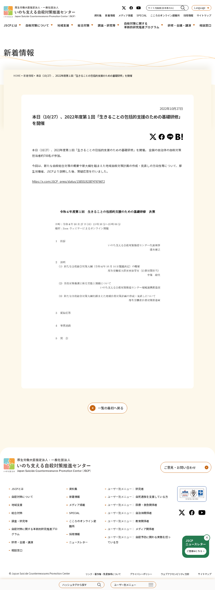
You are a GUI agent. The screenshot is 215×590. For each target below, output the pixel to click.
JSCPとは (10, 25)
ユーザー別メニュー (125, 585)
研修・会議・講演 (179, 25)
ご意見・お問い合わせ (180, 467)
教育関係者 (128, 521)
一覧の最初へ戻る (110, 408)
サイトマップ (204, 15)
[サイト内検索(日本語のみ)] (182, 7)
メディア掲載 (125, 15)
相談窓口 (205, 25)
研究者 (126, 489)
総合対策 (83, 25)
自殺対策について (37, 25)
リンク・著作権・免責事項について (103, 574)
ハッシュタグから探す (74, 585)
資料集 (97, 15)
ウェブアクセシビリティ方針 (175, 574)
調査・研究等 (106, 25)
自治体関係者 (130, 513)
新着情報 (110, 15)
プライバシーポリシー (141, 574)
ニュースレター (78, 542)
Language (199, 8)
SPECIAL (142, 15)
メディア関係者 (131, 529)
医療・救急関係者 (132, 505)
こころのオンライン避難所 (165, 15)
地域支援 (63, 25)
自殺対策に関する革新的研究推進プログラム (141, 25)
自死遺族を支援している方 (138, 497)
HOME (17, 75)
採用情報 (188, 15)
